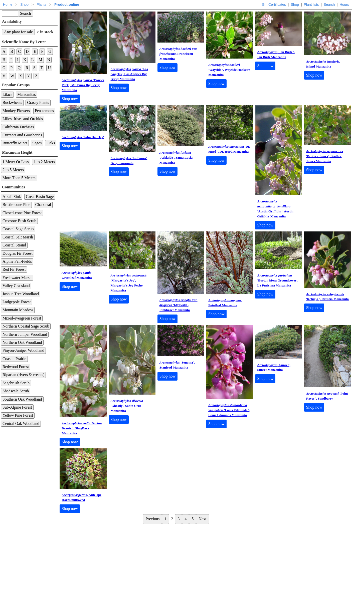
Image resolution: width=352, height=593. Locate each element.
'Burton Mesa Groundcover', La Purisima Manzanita (277, 280)
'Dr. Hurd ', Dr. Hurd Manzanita (229, 149)
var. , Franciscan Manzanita (178, 54)
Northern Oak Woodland (22, 342)
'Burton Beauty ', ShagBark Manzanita (82, 428)
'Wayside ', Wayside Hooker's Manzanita (229, 70)
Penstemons (44, 111)
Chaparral (43, 204)
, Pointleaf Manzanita (225, 302)
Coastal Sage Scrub (18, 229)
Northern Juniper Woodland (25, 334)
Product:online (66, 5)
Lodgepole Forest (17, 302)
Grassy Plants (38, 102)
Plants (41, 5)
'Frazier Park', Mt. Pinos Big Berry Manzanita (83, 85)
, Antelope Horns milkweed (81, 497)
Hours (344, 5)
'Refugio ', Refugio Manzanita (327, 296)
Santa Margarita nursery (260, 543)
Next (202, 519)
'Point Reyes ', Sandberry (327, 396)
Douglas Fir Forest (18, 253)
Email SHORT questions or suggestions (146, 577)
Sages (37, 143)
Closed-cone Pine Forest (22, 213)
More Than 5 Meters (19, 178)
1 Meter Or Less (16, 162)
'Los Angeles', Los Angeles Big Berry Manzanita (129, 74)
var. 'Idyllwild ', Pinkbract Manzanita (178, 305)
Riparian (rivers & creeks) (23, 375)
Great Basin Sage (40, 196)
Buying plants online (193, 543)
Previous (152, 519)
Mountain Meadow (18, 310)
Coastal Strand (14, 245)
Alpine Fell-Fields (17, 261)
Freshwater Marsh (17, 277)
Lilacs (7, 94)
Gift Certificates (274, 5)
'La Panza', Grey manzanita (129, 160)
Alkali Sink (12, 196)
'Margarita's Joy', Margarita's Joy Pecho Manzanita (129, 282)
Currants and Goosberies (22, 135)
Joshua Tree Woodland (21, 294)
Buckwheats (12, 102)
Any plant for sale (18, 32)
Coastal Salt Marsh (18, 237)
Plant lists (311, 5)
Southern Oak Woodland (22, 399)
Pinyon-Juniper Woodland (23, 350)
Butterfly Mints (15, 143)
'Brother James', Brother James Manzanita (324, 156)
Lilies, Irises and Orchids (23, 119)
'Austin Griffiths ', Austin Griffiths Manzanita (275, 208)
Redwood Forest (16, 367)
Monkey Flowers (16, 111)
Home (7, 5)
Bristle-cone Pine (16, 204)
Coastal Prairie (14, 359)
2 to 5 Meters (13, 170)
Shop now (70, 99)
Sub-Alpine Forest (17, 407)
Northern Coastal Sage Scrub (26, 326)
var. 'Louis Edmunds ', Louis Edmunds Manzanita (229, 410)
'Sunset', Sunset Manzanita (273, 367)
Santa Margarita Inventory (262, 535)
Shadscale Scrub (16, 391)
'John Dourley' (83, 137)
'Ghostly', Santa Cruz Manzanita (127, 406)
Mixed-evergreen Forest (22, 318)
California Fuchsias (18, 127)
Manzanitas (26, 94)
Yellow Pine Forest (18, 415)
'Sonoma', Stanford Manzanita (177, 365)
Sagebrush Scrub (16, 383)
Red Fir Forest (14, 269)
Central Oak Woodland (21, 423)
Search (329, 5)
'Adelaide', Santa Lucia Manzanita (176, 157)
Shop (295, 5)
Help (181, 535)
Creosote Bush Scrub (19, 221)
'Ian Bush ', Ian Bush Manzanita (276, 54)
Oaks (51, 143)
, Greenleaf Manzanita (77, 275)
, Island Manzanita (323, 64)
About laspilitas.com (257, 551)
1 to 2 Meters (44, 162)
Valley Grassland (16, 285)
